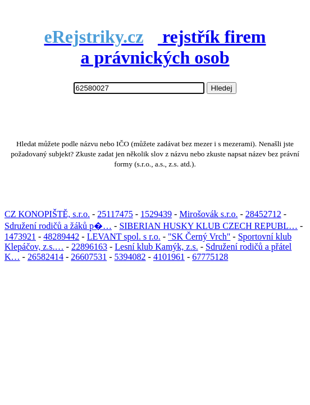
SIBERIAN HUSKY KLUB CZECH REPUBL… (208, 226)
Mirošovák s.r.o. (208, 214)
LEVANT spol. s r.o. (124, 236)
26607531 (89, 257)
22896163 (89, 246)
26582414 (45, 257)
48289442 (61, 236)
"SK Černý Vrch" (199, 236)
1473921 (20, 236)
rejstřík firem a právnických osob (155, 47)
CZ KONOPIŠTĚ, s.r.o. (47, 214)
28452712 (263, 214)
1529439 (156, 214)
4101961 (169, 257)
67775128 (210, 257)
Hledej (222, 88)
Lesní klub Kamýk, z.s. (156, 246)
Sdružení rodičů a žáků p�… (58, 226)
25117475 (115, 214)
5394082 (130, 257)
